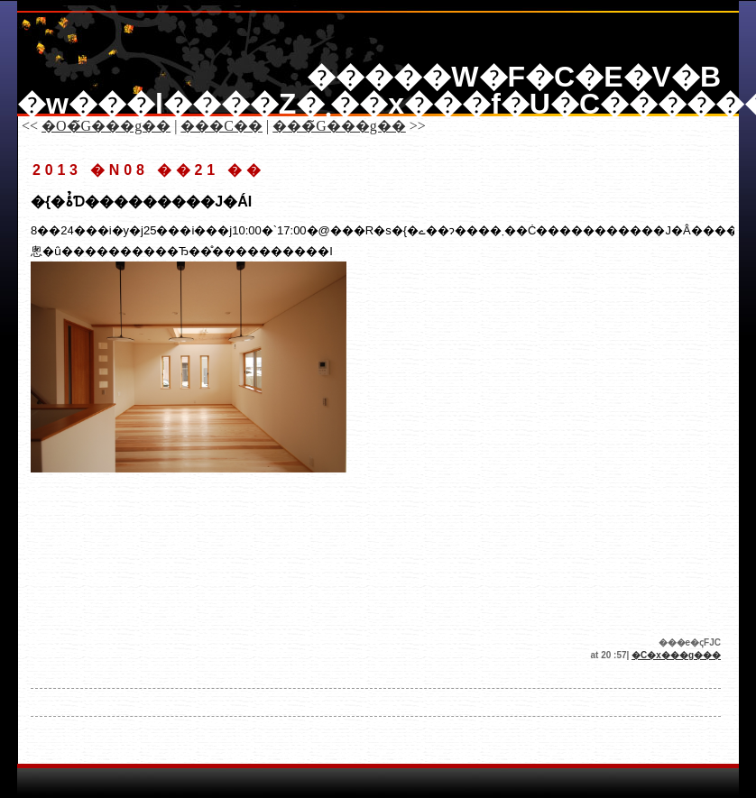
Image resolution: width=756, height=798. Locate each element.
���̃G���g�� (339, 125)
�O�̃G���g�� (106, 125)
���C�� (221, 125)
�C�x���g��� (676, 655)
